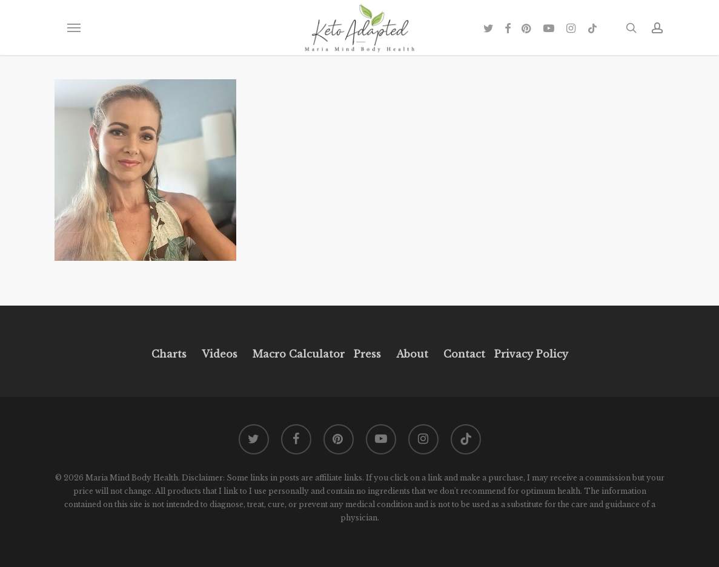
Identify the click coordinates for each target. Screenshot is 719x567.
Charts (169, 354)
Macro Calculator (299, 354)
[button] (73, 28)
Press (367, 354)
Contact (464, 354)
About (412, 354)
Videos (219, 354)
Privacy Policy (529, 354)
